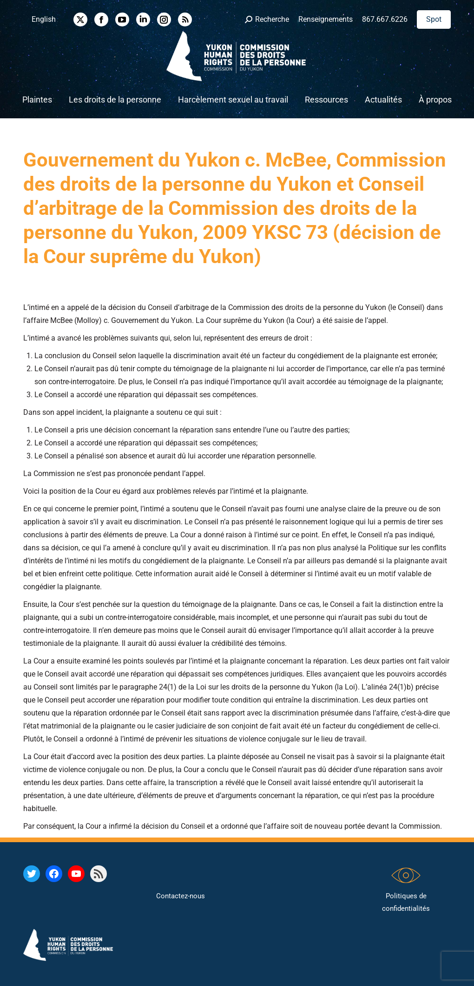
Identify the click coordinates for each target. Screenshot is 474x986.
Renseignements (325, 19)
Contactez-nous (180, 896)
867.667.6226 (385, 19)
